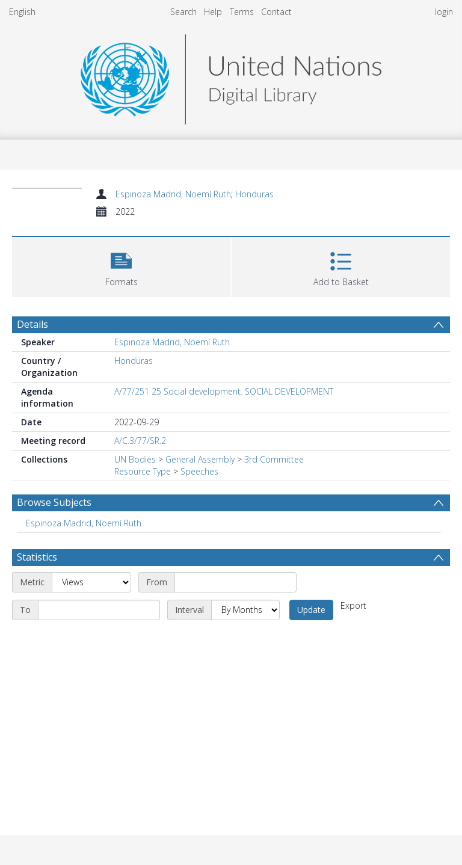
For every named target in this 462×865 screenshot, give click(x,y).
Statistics (37, 557)
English (22, 11)
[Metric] (91, 582)
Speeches (199, 471)
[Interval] (245, 610)
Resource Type (142, 471)
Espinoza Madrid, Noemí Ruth (173, 194)
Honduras (254, 194)
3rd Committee (274, 459)
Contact (276, 11)
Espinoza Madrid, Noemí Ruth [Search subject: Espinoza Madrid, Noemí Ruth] (83, 523)
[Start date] (235, 582)
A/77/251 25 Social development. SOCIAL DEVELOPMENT (223, 391)
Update (311, 609)
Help (213, 11)
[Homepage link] (231, 76)
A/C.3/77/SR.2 (140, 440)
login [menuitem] (444, 11)
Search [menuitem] (183, 11)
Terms (242, 11)
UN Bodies (135, 459)
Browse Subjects (54, 502)
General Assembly (200, 459)
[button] (121, 265)
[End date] (99, 610)
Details (32, 324)
